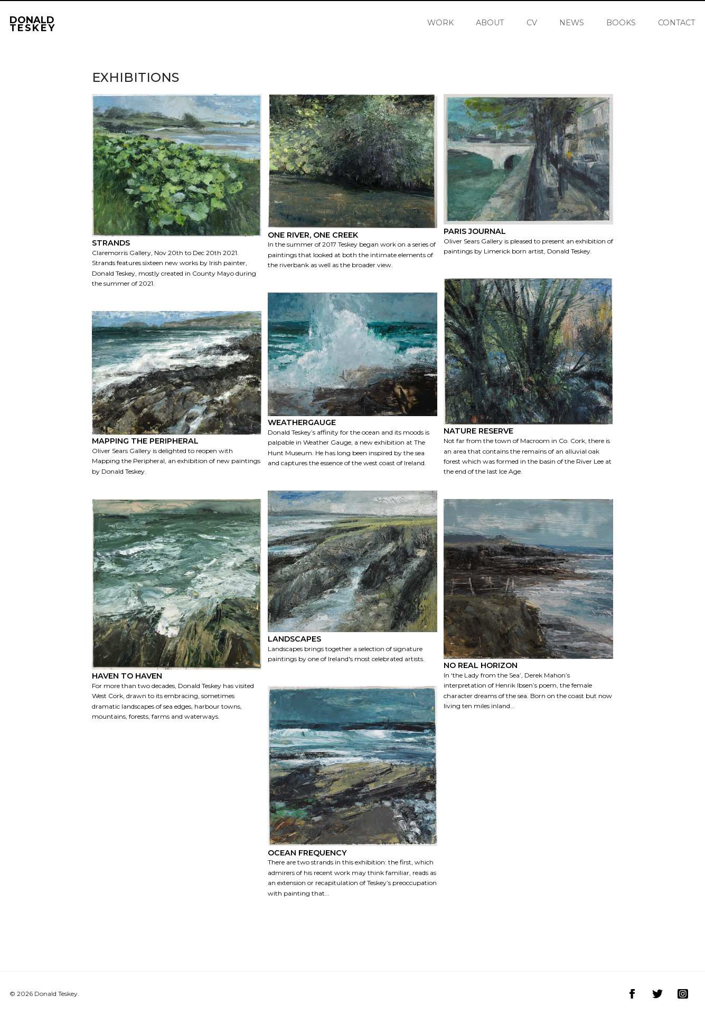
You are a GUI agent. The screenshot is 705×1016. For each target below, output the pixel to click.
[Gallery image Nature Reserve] (528, 447)
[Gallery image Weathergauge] (352, 439)
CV (532, 22)
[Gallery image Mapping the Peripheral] (176, 452)
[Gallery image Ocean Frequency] (352, 869)
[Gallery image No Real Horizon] (528, 682)
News (571, 22)
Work (440, 22)
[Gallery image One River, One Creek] (352, 246)
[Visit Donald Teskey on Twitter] (657, 993)
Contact (676, 22)
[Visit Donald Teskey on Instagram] (682, 993)
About (490, 22)
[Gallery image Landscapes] (352, 645)
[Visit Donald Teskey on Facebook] (632, 993)
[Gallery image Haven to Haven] (176, 692)
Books (621, 22)
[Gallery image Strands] (176, 259)
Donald (32, 22)
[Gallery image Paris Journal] (528, 237)
